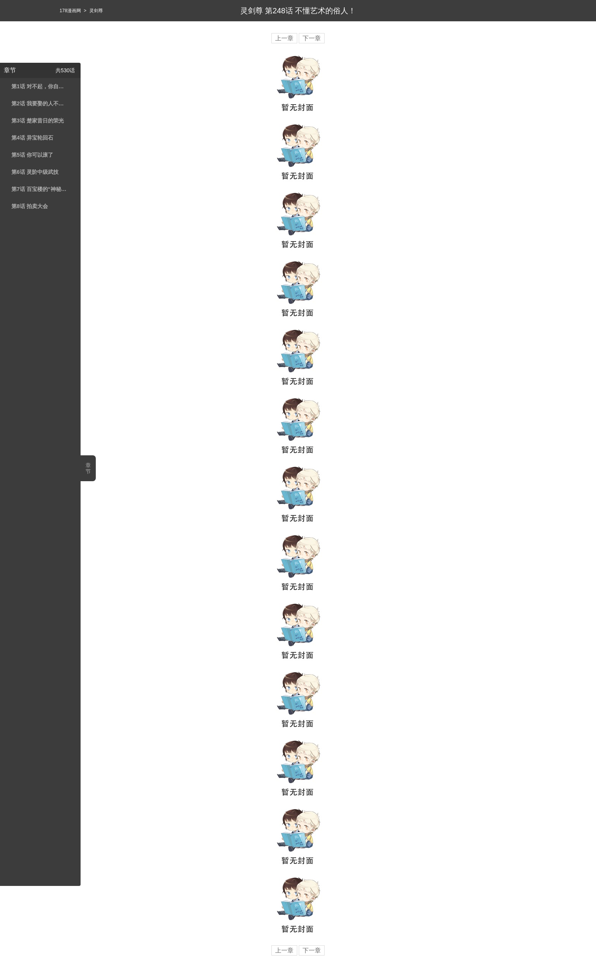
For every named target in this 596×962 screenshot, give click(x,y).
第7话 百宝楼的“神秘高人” (39, 189)
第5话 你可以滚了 (32, 155)
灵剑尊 (96, 10)
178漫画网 (70, 10)
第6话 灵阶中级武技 (35, 172)
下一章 (312, 38)
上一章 (284, 38)
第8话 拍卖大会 (29, 206)
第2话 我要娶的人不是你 (39, 103)
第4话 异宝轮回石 (32, 138)
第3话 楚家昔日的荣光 (37, 121)
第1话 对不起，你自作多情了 (39, 86)
